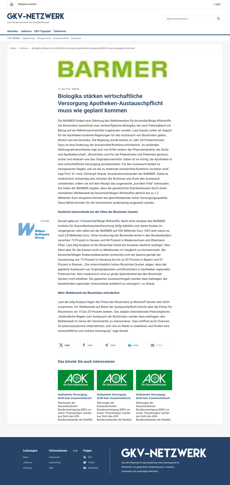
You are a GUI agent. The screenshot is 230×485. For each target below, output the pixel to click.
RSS (87, 457)
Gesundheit (76, 38)
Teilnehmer (59, 31)
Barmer (24, 48)
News (25, 457)
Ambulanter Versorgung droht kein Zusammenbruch (74, 396)
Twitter (89, 462)
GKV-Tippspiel (42, 31)
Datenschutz (55, 462)
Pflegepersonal (44, 38)
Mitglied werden (27, 4)
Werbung (27, 468)
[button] (68, 345)
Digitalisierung (28, 38)
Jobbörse (26, 31)
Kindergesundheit (61, 38)
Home (13, 48)
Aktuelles (12, 31)
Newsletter (90, 468)
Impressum (54, 457)
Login (217, 4)
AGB (51, 468)
